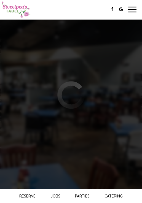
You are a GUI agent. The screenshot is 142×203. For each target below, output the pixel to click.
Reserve (27, 196)
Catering (114, 196)
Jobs (55, 196)
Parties (82, 196)
